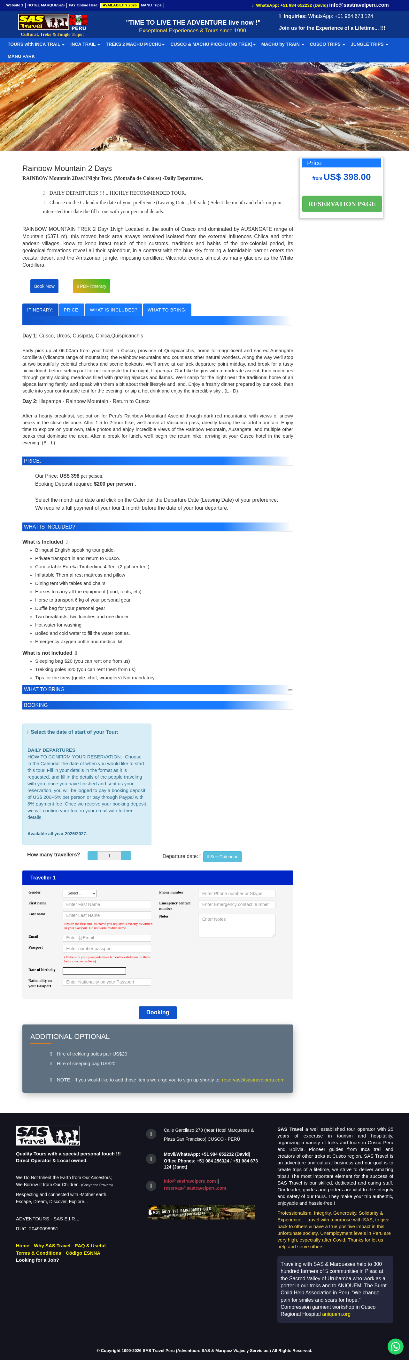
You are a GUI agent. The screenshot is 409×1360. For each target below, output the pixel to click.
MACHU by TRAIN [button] (282, 44)
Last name (37, 914)
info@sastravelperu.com (190, 1181)
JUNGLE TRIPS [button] (369, 44)
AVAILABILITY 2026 (119, 5)
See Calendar (222, 856)
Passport (35, 947)
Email (33, 936)
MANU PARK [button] (21, 56)
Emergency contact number (174, 906)
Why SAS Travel (52, 1245)
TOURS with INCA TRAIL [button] (36, 44)
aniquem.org (336, 1314)
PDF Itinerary (91, 286)
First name (37, 903)
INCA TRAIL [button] (85, 44)
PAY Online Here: (83, 5)
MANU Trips (151, 5)
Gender (34, 892)
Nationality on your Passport (40, 983)
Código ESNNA (83, 1253)
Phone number (171, 892)
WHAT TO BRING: (167, 309)
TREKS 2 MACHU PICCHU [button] (135, 44)
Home (22, 1245)
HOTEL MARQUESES (46, 5)
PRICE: (72, 309)
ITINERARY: (40, 309)
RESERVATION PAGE (343, 204)
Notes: (164, 916)
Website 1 (13, 5)
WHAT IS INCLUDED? (113, 309)
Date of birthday (42, 969)
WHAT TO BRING (44, 689)
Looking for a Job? (37, 1260)
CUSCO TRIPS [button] (327, 44)
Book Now (44, 286)
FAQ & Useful (90, 1245)
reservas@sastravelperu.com (195, 1188)
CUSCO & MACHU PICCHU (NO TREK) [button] (212, 44)
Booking (157, 1012)
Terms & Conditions (38, 1253)
